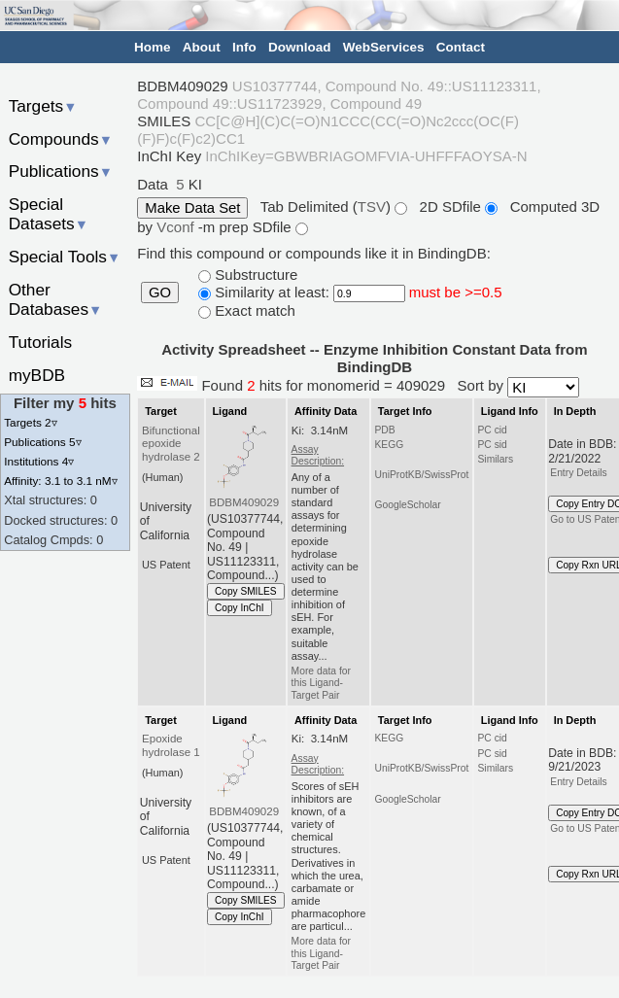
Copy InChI (239, 607)
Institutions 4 (39, 461)
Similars (495, 459)
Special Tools (65, 256)
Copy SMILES (246, 591)
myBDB (37, 375)
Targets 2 (30, 422)
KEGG (388, 444)
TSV (372, 206)
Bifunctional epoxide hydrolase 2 (171, 444)
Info (244, 47)
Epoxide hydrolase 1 (171, 745)
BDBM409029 (244, 502)
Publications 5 (42, 441)
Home (152, 47)
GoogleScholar (407, 504)
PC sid (491, 444)
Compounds (61, 139)
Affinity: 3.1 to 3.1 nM (60, 480)
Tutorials (41, 342)
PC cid (491, 430)
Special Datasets (48, 214)
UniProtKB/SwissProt (421, 474)
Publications (61, 171)
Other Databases (56, 300)
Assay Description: (318, 455)
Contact (460, 47)
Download (299, 47)
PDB (384, 430)
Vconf (177, 227)
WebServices (384, 47)
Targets (43, 106)
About (202, 47)
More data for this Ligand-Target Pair (321, 683)
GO (160, 292)
